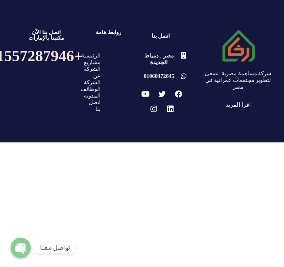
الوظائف (91, 89)
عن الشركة (92, 79)
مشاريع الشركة (92, 65)
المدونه (92, 96)
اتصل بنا (95, 105)
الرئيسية (91, 56)
